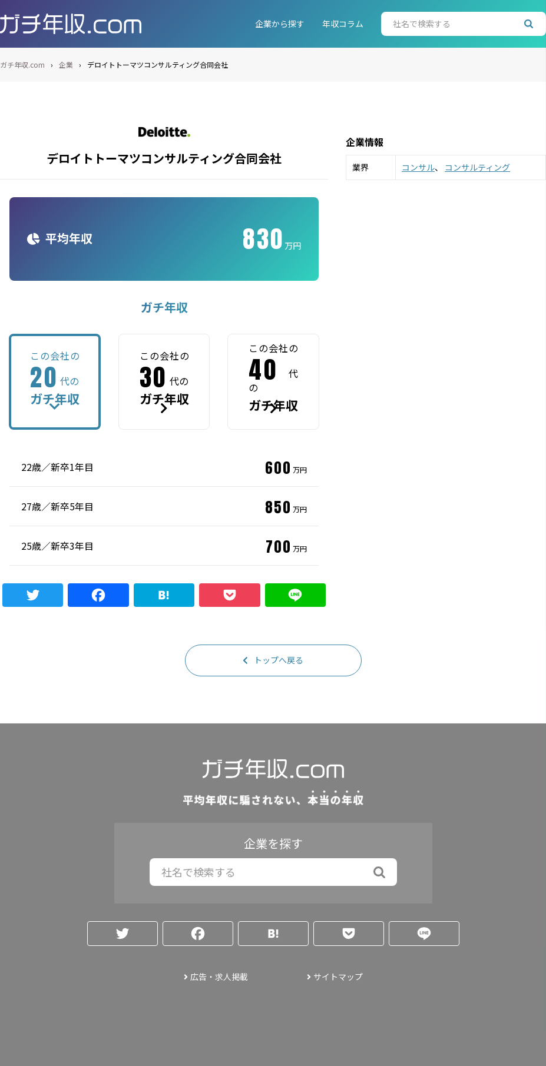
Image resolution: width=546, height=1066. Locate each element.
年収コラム (342, 23)
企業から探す (280, 23)
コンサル (418, 167)
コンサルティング (477, 167)
